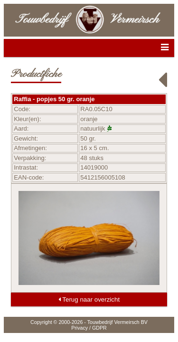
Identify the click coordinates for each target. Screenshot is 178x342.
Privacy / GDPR (89, 328)
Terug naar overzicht (89, 299)
